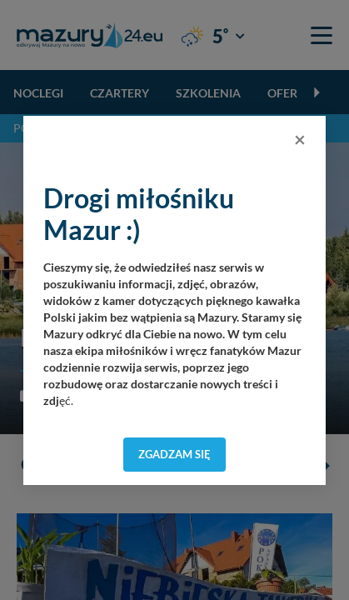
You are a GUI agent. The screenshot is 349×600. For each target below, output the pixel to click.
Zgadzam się (174, 454)
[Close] (300, 139)
